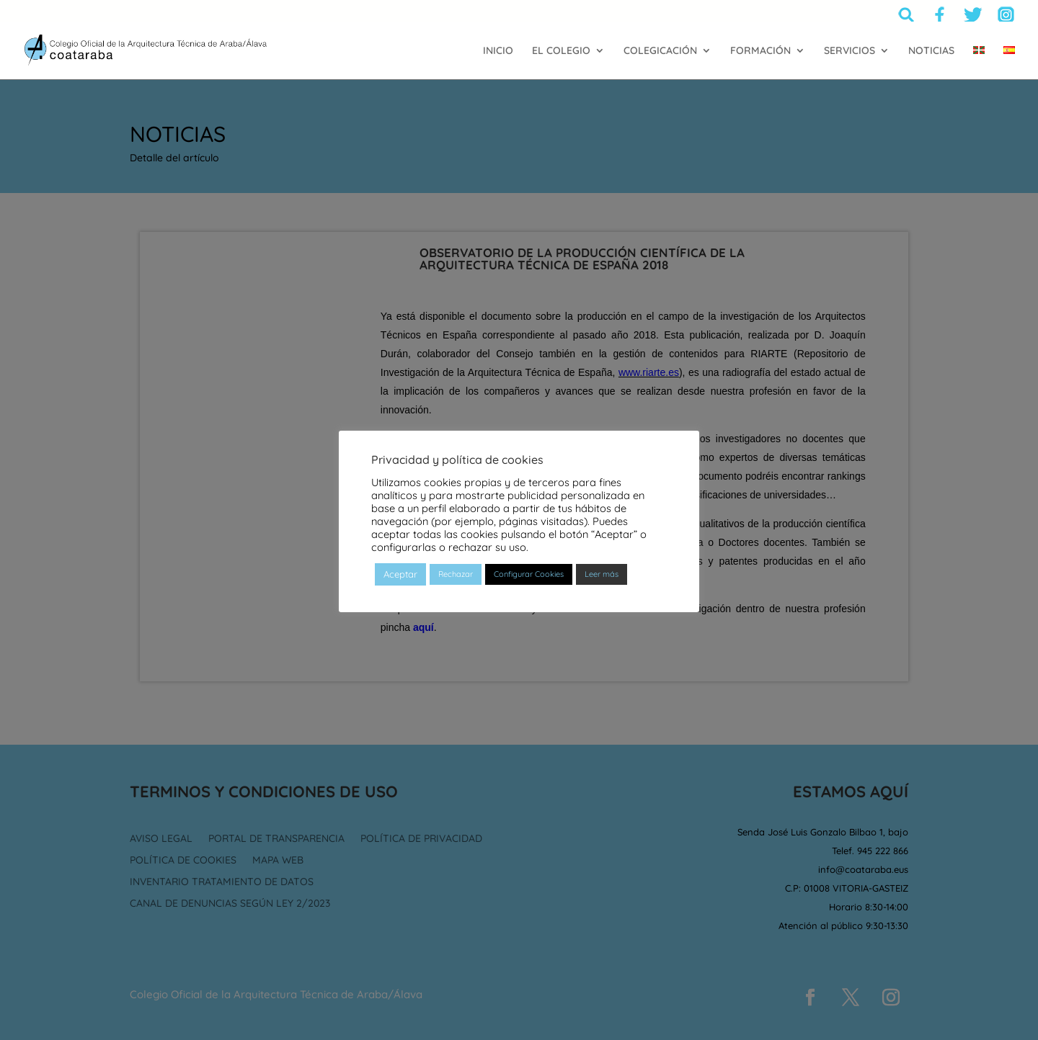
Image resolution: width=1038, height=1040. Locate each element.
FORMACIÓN (760, 51)
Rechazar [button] (455, 574)
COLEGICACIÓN (660, 51)
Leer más (601, 574)
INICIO (498, 51)
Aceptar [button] (400, 574)
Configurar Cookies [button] (529, 574)
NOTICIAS (931, 51)
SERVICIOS (849, 51)
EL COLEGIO (561, 51)
